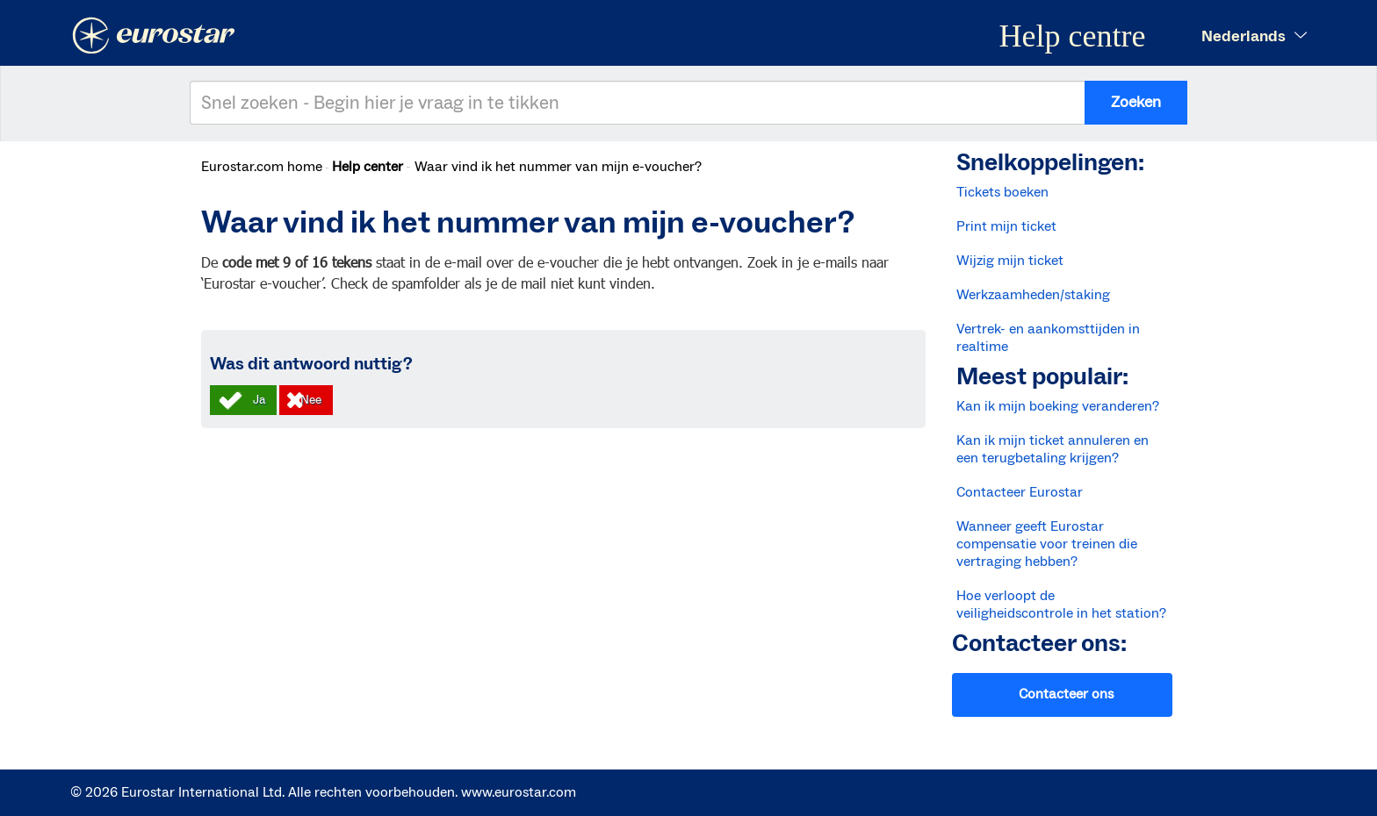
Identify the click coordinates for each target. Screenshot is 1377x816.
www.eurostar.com (518, 792)
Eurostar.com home (261, 166)
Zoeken (1136, 102)
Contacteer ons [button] (1066, 694)
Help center (367, 166)
